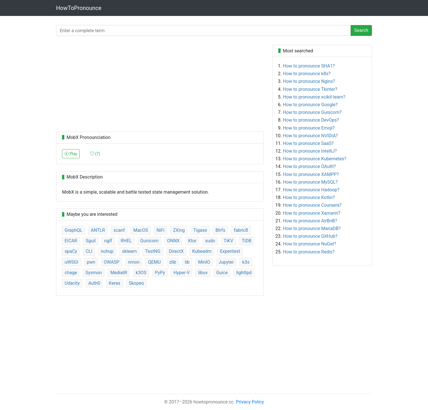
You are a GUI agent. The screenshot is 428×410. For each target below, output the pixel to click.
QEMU (154, 262)
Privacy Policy (250, 402)
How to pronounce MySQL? (310, 182)
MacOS (140, 230)
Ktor (192, 240)
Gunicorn (149, 240)
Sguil (91, 240)
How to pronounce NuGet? (309, 244)
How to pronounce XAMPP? (311, 174)
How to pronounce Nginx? (309, 81)
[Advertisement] (160, 85)
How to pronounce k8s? (306, 73)
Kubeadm (201, 251)
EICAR (71, 240)
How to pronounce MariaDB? (312, 228)
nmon (133, 262)
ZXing (179, 230)
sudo (210, 240)
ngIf (108, 240)
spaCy (71, 251)
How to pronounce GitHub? (310, 236)
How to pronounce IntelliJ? (310, 151)
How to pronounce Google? (310, 104)
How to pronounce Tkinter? (310, 89)
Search (361, 30)
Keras (114, 283)
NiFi (160, 230)
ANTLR (98, 230)
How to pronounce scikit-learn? (314, 97)
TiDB (246, 240)
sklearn (129, 251)
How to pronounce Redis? (309, 252)
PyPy (160, 272)
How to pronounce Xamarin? (311, 213)
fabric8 (241, 230)
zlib (172, 262)
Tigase (200, 230)
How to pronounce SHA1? (309, 66)
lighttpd (244, 272)
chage (71, 272)
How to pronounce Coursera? (312, 205)
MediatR (118, 272)
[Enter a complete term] (203, 30)
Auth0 (94, 283)
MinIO (204, 262)
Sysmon (93, 272)
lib (187, 262)
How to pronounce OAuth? (309, 166)
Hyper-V (182, 272)
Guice (222, 272)
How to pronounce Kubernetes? (314, 158)
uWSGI (71, 262)
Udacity (72, 283)
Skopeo (136, 283)
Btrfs (220, 230)
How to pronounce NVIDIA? (310, 135)
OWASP (112, 262)
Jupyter (226, 262)
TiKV (228, 240)
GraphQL (73, 230)
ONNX (173, 240)
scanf (119, 230)
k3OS (141, 272)
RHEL (126, 240)
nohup (107, 251)
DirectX (176, 251)
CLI (89, 251)
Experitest (230, 251)
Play (71, 153)
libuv (202, 272)
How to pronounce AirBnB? (310, 221)
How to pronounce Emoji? (309, 128)
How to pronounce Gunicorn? (312, 112)
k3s (245, 262)
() (95, 153)
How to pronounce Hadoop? (311, 189)
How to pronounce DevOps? (311, 120)
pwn (91, 262)
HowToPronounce (78, 8)
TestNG (152, 251)
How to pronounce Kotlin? (309, 197)
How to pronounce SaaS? (308, 143)
